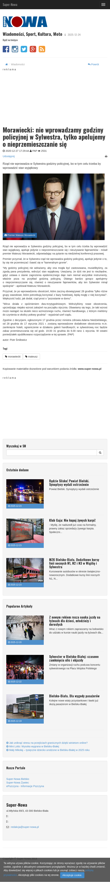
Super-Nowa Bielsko (17, 779)
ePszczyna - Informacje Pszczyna (25, 786)
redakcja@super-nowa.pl (25, 827)
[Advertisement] (56, 96)
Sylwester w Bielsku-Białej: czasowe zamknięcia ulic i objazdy (74, 658)
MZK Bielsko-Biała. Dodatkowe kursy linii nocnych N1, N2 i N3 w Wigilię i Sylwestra (74, 563)
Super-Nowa (10, 3)
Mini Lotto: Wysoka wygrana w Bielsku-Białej (32, 746)
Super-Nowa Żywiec (17, 782)
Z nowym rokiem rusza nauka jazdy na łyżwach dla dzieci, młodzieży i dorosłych (74, 621)
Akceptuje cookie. (72, 875)
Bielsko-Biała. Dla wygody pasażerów (74, 696)
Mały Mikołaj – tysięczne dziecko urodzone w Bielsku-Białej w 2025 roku (48, 750)
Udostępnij (9, 156)
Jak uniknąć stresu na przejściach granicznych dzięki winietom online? (47, 742)
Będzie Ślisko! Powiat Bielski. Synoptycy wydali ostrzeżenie (69, 482)
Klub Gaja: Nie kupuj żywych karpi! (72, 520)
